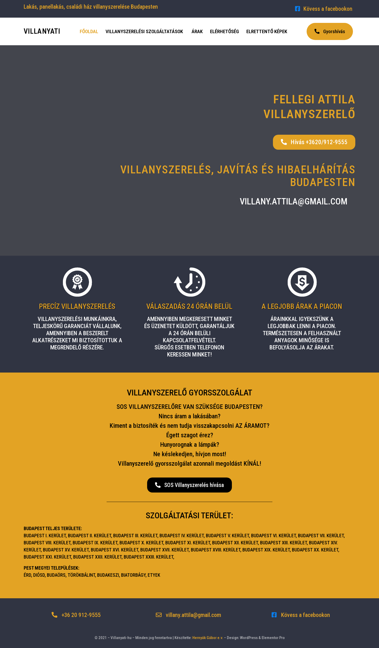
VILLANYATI (42, 31)
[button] (330, 31)
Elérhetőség (224, 31)
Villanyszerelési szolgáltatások (144, 31)
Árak (197, 31)
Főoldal (89, 31)
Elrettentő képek (266, 31)
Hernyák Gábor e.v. (207, 637)
